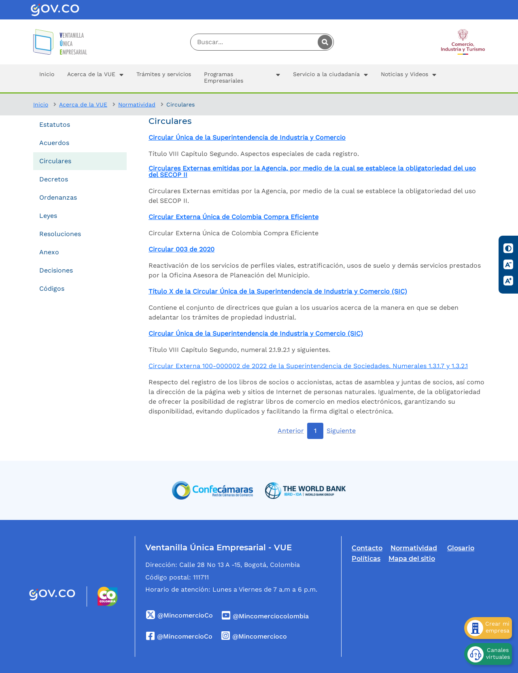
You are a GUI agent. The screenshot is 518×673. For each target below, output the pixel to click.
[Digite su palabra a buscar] (262, 42)
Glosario (460, 548)
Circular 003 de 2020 (181, 249)
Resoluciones (60, 234)
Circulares (55, 161)
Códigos (51, 288)
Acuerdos (54, 143)
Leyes (48, 215)
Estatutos (54, 124)
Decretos (53, 179)
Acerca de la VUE (83, 104)
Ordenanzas (58, 197)
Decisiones (56, 270)
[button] (95, 78)
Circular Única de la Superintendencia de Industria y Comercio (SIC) (256, 333)
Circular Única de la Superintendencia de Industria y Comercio (247, 137)
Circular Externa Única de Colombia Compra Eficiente (233, 217)
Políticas (366, 558)
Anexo (49, 252)
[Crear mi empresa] (488, 628)
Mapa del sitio (411, 558)
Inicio (40, 104)
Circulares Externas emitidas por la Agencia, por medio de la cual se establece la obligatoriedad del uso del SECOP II (312, 171)
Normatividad (136, 104)
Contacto (367, 548)
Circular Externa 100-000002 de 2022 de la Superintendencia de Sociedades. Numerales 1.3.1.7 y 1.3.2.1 (308, 366)
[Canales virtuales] (488, 654)
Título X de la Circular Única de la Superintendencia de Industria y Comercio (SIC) (278, 291)
